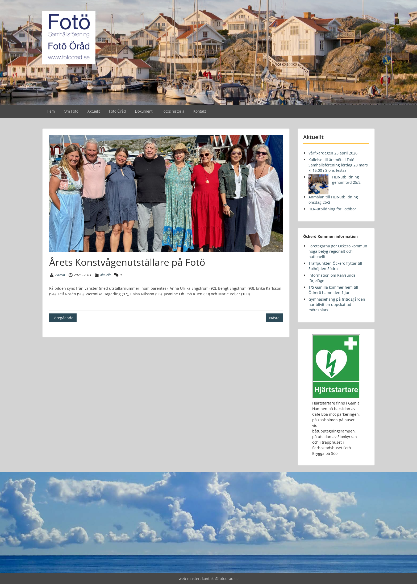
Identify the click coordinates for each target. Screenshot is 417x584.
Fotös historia (173, 111)
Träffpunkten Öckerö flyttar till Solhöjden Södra (335, 266)
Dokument (144, 111)
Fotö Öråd (117, 111)
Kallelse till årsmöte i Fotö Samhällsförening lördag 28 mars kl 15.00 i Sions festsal (338, 165)
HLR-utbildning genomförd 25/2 (346, 179)
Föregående (62, 317)
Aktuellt (93, 111)
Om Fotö (71, 111)
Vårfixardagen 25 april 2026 (332, 153)
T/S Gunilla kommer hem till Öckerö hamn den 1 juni (333, 290)
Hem (51, 111)
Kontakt (199, 111)
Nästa (274, 317)
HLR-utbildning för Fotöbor (332, 208)
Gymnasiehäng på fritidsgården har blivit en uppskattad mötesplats (336, 304)
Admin (60, 274)
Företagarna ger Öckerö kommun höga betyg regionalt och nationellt (337, 251)
